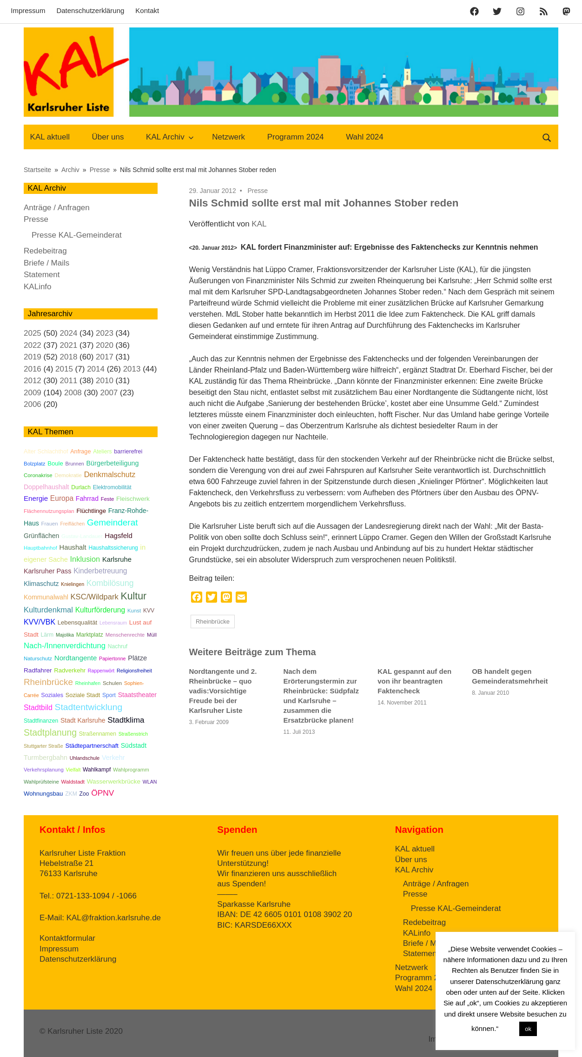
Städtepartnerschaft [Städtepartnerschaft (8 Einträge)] (92, 745)
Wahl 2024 (365, 137)
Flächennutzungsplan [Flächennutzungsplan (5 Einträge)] (49, 511)
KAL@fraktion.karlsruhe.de (113, 917)
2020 (104, 345)
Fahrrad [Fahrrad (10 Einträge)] (87, 498)
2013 (132, 369)
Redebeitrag (45, 250)
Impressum (28, 10)
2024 (69, 333)
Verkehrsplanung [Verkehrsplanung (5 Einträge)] (44, 769)
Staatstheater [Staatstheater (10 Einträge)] (137, 694)
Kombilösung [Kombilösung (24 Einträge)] (110, 583)
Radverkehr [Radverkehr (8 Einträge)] (70, 670)
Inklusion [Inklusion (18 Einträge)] (85, 559)
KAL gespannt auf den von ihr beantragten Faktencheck (414, 681)
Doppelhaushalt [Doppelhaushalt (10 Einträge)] (46, 487)
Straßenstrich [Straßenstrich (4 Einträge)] (133, 734)
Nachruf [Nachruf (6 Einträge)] (117, 646)
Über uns (108, 137)
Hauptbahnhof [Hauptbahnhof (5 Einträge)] (40, 548)
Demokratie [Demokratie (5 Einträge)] (67, 475)
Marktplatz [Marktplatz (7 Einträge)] (89, 635)
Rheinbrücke (213, 621)
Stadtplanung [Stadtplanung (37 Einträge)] (50, 732)
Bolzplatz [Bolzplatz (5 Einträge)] (34, 463)
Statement (42, 274)
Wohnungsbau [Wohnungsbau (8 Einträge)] (43, 793)
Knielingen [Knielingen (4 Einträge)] (72, 584)
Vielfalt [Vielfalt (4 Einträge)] (73, 769)
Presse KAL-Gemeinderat (77, 235)
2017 (104, 356)
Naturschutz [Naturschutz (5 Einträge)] (38, 658)
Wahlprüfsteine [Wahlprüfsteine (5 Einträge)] (41, 781)
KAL (258, 223)
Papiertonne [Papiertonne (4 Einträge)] (112, 658)
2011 (69, 380)
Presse (258, 190)
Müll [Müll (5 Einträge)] (152, 635)
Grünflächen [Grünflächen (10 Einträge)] (41, 535)
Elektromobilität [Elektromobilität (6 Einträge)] (112, 487)
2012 (32, 380)
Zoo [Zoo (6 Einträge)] (84, 794)
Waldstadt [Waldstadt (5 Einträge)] (73, 781)
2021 (69, 345)
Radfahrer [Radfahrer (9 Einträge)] (38, 670)
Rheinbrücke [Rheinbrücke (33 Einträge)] (48, 682)
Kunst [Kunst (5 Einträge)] (134, 610)
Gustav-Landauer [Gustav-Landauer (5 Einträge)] (81, 536)
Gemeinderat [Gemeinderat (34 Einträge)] (112, 522)
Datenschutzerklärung (90, 10)
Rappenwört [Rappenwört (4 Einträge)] (101, 670)
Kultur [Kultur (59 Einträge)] (133, 596)
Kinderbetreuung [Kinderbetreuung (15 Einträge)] (100, 571)
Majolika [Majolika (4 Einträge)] (65, 635)
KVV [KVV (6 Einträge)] (148, 610)
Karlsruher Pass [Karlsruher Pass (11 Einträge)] (47, 571)
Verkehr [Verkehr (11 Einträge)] (113, 757)
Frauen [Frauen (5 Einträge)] (49, 523)
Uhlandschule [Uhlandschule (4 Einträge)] (85, 758)
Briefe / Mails (46, 263)
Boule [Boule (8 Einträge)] (55, 463)
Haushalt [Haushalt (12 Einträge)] (73, 547)
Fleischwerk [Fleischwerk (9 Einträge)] (133, 498)
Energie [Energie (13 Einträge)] (36, 498)
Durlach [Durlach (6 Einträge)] (81, 487)
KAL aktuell (50, 137)
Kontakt (147, 10)
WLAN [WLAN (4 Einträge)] (150, 781)
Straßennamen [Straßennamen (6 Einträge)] (97, 734)
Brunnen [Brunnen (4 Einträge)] (74, 463)
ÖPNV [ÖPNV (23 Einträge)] (102, 793)
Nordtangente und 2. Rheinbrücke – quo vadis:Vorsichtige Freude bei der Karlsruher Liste (223, 690)
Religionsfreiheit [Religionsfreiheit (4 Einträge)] (134, 670)
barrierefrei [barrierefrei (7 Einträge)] (128, 451)
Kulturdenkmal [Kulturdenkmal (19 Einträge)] (48, 609)
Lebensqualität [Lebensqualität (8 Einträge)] (77, 622)
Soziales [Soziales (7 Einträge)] (52, 695)
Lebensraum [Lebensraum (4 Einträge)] (113, 622)
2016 (32, 369)
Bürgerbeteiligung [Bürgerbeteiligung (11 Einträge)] (112, 463)
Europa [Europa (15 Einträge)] (61, 498)
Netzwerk (228, 137)
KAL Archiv (170, 137)
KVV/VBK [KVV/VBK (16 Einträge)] (39, 622)
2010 (104, 380)
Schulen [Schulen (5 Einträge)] (112, 683)
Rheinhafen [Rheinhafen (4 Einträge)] (88, 683)
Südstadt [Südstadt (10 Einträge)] (133, 745)
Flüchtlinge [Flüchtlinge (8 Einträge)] (91, 510)
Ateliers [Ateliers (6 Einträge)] (102, 451)
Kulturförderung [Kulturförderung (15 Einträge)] (100, 610)
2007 (109, 392)
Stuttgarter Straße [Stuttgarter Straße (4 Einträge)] (43, 746)
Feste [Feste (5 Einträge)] (107, 499)
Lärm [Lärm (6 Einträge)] (47, 635)
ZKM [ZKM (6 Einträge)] (71, 794)
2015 (64, 369)
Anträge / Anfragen (57, 207)
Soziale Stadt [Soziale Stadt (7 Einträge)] (83, 695)
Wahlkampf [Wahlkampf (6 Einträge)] (97, 769)
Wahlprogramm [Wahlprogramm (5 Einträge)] (131, 769)
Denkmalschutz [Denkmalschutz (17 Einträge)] (110, 474)
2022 (32, 345)
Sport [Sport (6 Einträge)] (109, 695)
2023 (104, 333)
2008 (73, 392)
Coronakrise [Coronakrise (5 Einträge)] (38, 475)
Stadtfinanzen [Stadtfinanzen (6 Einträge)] (41, 721)
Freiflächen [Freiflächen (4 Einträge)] (72, 523)
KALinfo (38, 286)
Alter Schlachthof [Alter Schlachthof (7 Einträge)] (46, 451)
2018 (69, 356)
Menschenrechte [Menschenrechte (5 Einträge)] (125, 635)
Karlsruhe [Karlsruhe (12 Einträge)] (117, 559)
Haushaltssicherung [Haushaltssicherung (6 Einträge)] (113, 548)
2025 (32, 333)
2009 (32, 392)
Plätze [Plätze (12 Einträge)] (137, 658)
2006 (32, 404)
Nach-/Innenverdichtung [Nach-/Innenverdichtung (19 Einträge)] (65, 645)
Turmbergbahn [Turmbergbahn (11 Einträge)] (45, 757)
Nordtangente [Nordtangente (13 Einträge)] (75, 658)
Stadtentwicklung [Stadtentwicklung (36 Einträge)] (89, 707)
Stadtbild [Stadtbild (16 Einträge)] (38, 707)
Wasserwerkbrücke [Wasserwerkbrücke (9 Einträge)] (113, 781)
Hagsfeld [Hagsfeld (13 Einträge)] (118, 535)
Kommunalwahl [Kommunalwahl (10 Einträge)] (46, 597)
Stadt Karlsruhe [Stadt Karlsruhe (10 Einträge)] (83, 720)
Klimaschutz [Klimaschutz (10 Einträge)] (41, 583)
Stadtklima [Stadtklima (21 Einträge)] (125, 720)
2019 (32, 356)
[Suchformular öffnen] (547, 137)
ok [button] (528, 1028)
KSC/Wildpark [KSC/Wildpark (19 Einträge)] (95, 596)
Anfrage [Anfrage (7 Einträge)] (80, 451)
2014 (96, 369)
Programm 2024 (295, 137)
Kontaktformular (67, 938)
